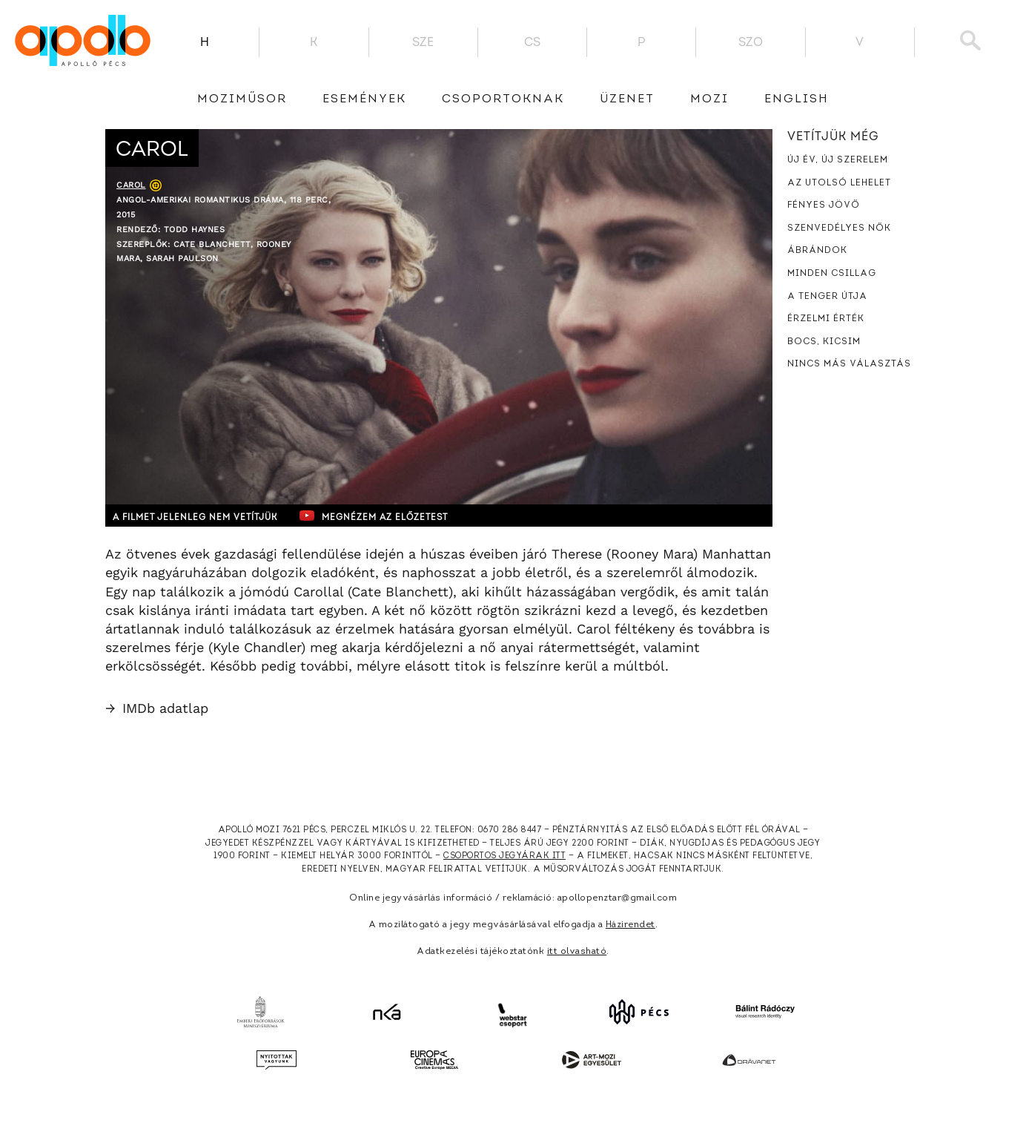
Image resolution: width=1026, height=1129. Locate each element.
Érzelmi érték (825, 319)
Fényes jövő (823, 205)
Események (364, 99)
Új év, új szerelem (837, 160)
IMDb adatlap (156, 708)
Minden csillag (831, 273)
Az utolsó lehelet (839, 183)
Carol (131, 185)
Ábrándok (817, 250)
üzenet (627, 99)
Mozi (709, 99)
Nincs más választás (849, 364)
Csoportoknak (503, 99)
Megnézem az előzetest (393, 515)
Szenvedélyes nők (839, 228)
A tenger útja (827, 296)
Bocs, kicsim (824, 342)
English (796, 99)
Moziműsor (242, 99)
